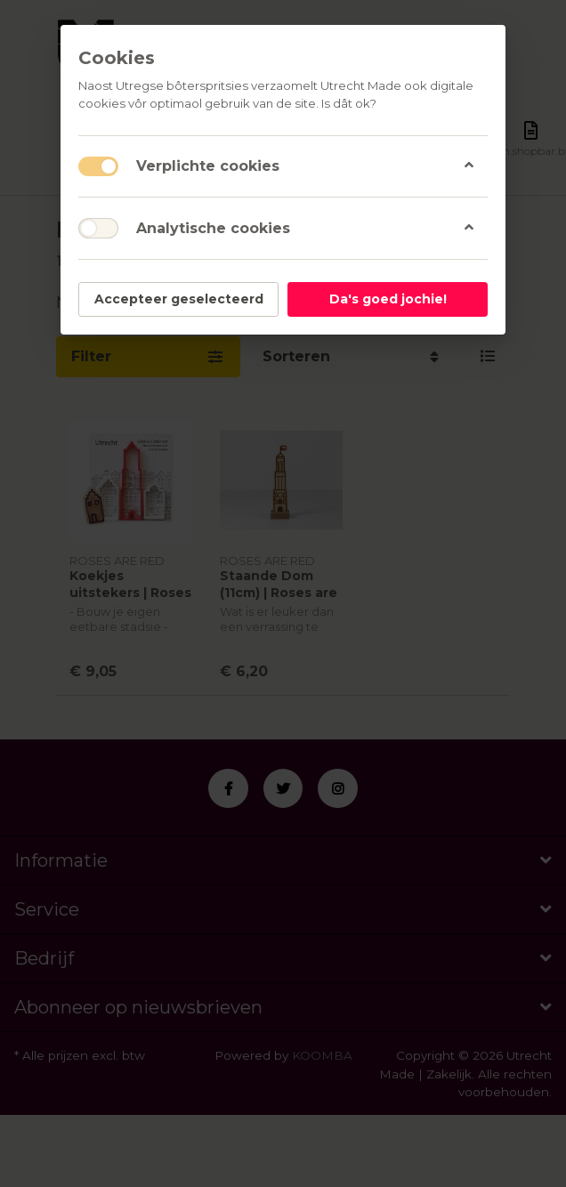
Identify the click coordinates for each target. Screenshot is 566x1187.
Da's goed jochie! (388, 299)
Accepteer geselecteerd (178, 299)
